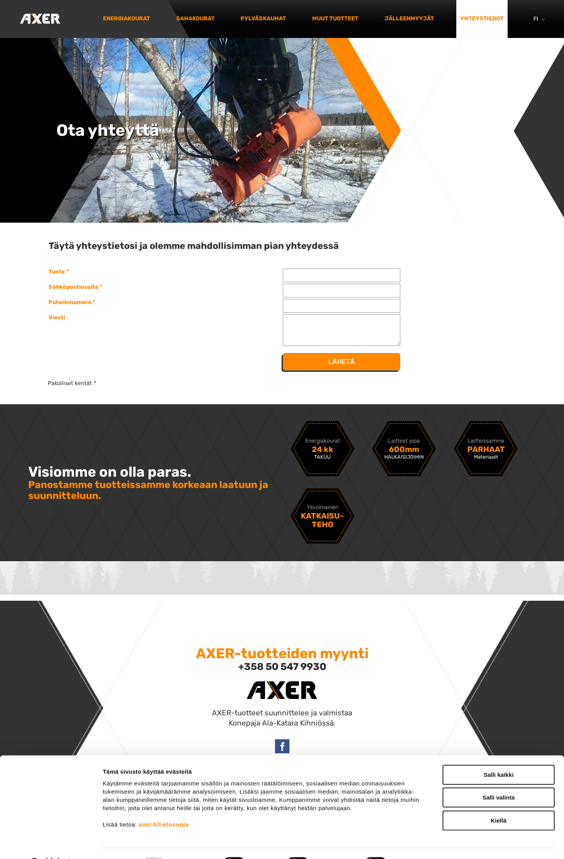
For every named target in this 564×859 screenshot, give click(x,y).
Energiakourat (126, 18)
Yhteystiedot (482, 18)
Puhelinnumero (70, 302)
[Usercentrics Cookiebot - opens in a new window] (50, 844)
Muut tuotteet (335, 18)
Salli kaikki (499, 754)
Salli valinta (499, 777)
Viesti (57, 317)
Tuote (57, 271)
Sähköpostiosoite (74, 286)
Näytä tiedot (419, 843)
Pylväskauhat (263, 18)
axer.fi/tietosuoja (163, 804)
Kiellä (498, 800)
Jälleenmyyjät (409, 18)
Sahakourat (195, 18)
